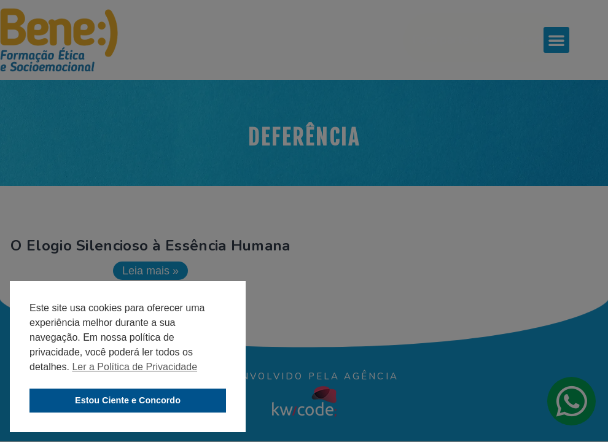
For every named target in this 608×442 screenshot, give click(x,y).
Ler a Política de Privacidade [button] (134, 367)
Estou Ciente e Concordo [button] (128, 400)
